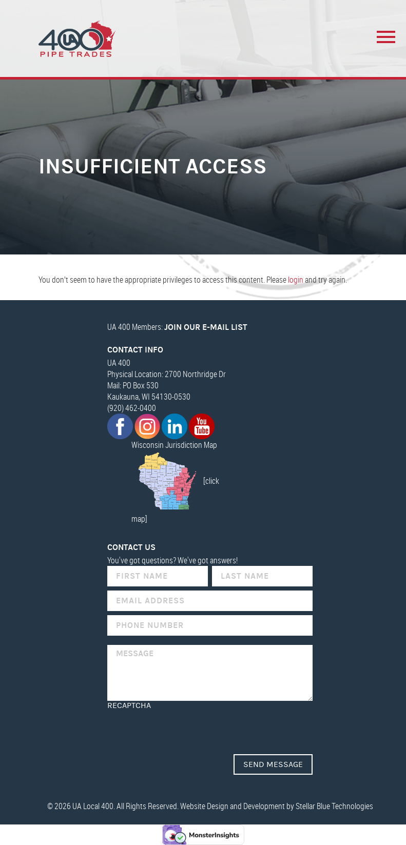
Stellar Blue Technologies (334, 806)
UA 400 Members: (177, 326)
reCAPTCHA (129, 705)
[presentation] (185, 730)
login (295, 279)
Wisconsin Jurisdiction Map (174, 444)
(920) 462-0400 (131, 408)
